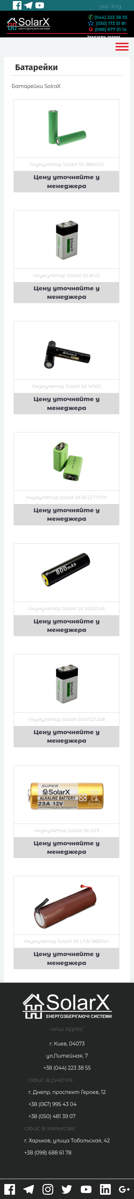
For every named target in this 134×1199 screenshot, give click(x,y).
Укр (104, 6)
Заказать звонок (104, 36)
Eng (116, 6)
